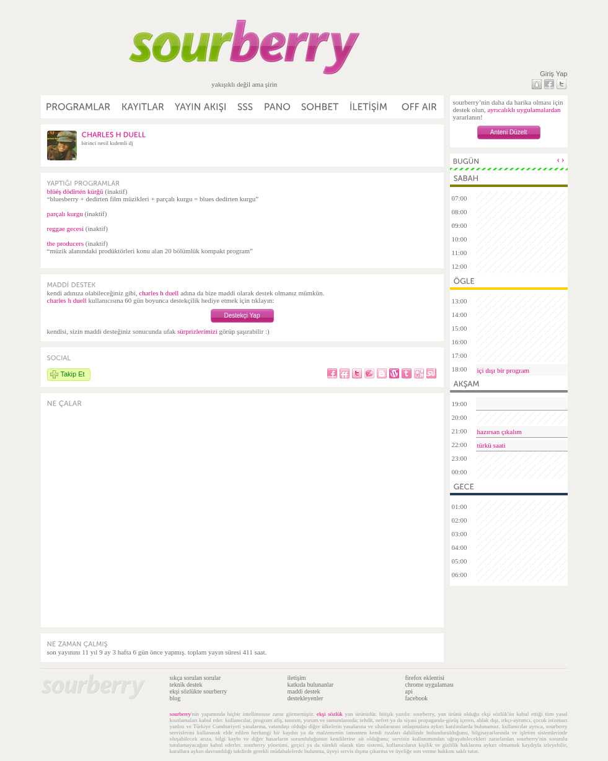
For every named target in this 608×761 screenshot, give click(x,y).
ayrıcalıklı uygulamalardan (523, 109)
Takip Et (73, 374)
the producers (65, 243)
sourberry (181, 714)
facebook (416, 698)
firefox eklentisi (425, 677)
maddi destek (304, 691)
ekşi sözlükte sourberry (198, 691)
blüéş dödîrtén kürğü (75, 191)
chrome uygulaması (429, 684)
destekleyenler (306, 698)
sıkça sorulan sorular (195, 677)
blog (175, 698)
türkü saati (491, 445)
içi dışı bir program (503, 370)
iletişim (297, 677)
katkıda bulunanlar (311, 684)
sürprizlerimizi (197, 331)
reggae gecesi (65, 228)
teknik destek (186, 684)
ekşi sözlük (330, 714)
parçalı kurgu (65, 213)
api (409, 691)
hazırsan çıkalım (499, 431)
